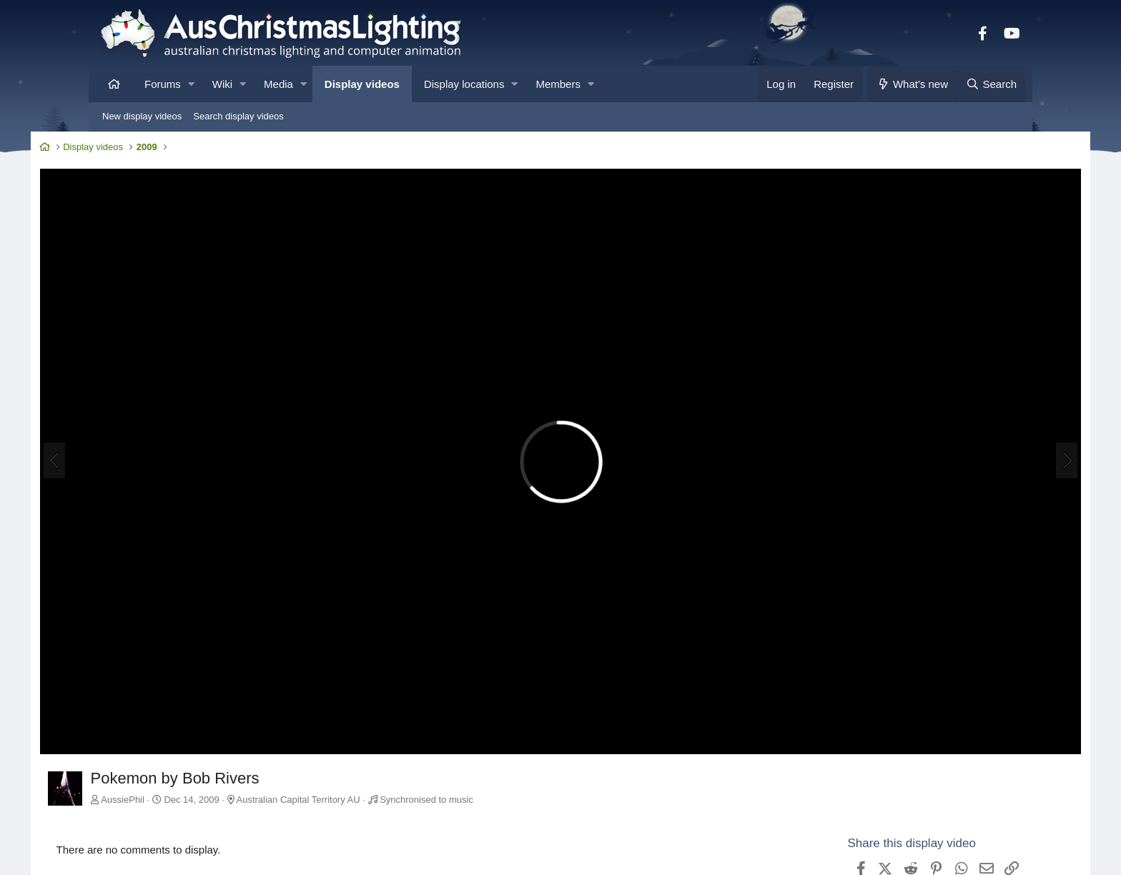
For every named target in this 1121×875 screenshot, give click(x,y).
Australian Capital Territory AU (358, 733)
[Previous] (114, 429)
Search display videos (238, 116)
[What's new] (912, 84)
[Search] (991, 84)
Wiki (222, 84)
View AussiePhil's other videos (867, 860)
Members (558, 84)
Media (278, 84)
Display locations (464, 84)
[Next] (1006, 429)
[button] (191, 84)
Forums (162, 84)
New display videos (142, 116)
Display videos (362, 84)
